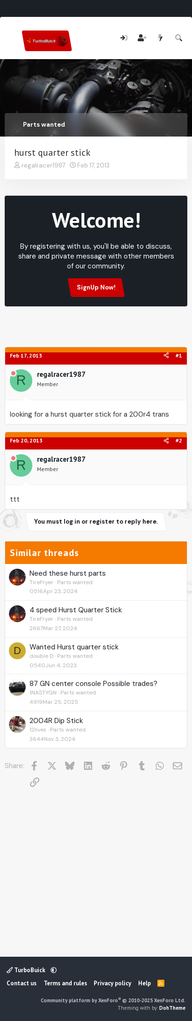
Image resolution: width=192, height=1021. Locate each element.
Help (144, 983)
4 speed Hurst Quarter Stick (76, 610)
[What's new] (160, 38)
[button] (54, 970)
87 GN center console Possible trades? (93, 683)
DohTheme (172, 1008)
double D (41, 656)
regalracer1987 (44, 165)
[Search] (179, 38)
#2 (179, 440)
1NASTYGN (43, 692)
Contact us (22, 983)
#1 (179, 355)
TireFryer (41, 582)
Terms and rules (65, 983)
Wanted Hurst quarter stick (74, 647)
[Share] (166, 355)
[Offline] (13, 374)
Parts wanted (75, 582)
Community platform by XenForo (113, 1000)
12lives (38, 729)
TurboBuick (27, 970)
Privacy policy (112, 983)
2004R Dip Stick (56, 720)
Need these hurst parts (68, 573)
